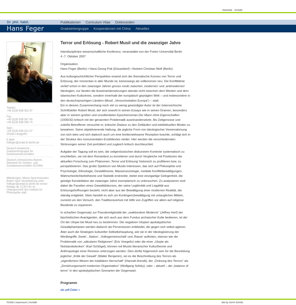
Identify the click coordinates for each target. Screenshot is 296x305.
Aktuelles (142, 29)
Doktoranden (124, 22)
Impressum (21, 302)
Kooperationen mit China (112, 29)
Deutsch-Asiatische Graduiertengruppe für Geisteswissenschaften (20, 151)
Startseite (227, 10)
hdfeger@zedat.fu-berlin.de (23, 142)
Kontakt (238, 10)
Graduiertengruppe (74, 29)
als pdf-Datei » (70, 289)
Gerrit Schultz (236, 302)
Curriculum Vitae (97, 22)
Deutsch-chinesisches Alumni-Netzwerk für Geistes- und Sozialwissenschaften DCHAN (25, 162)
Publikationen (70, 22)
